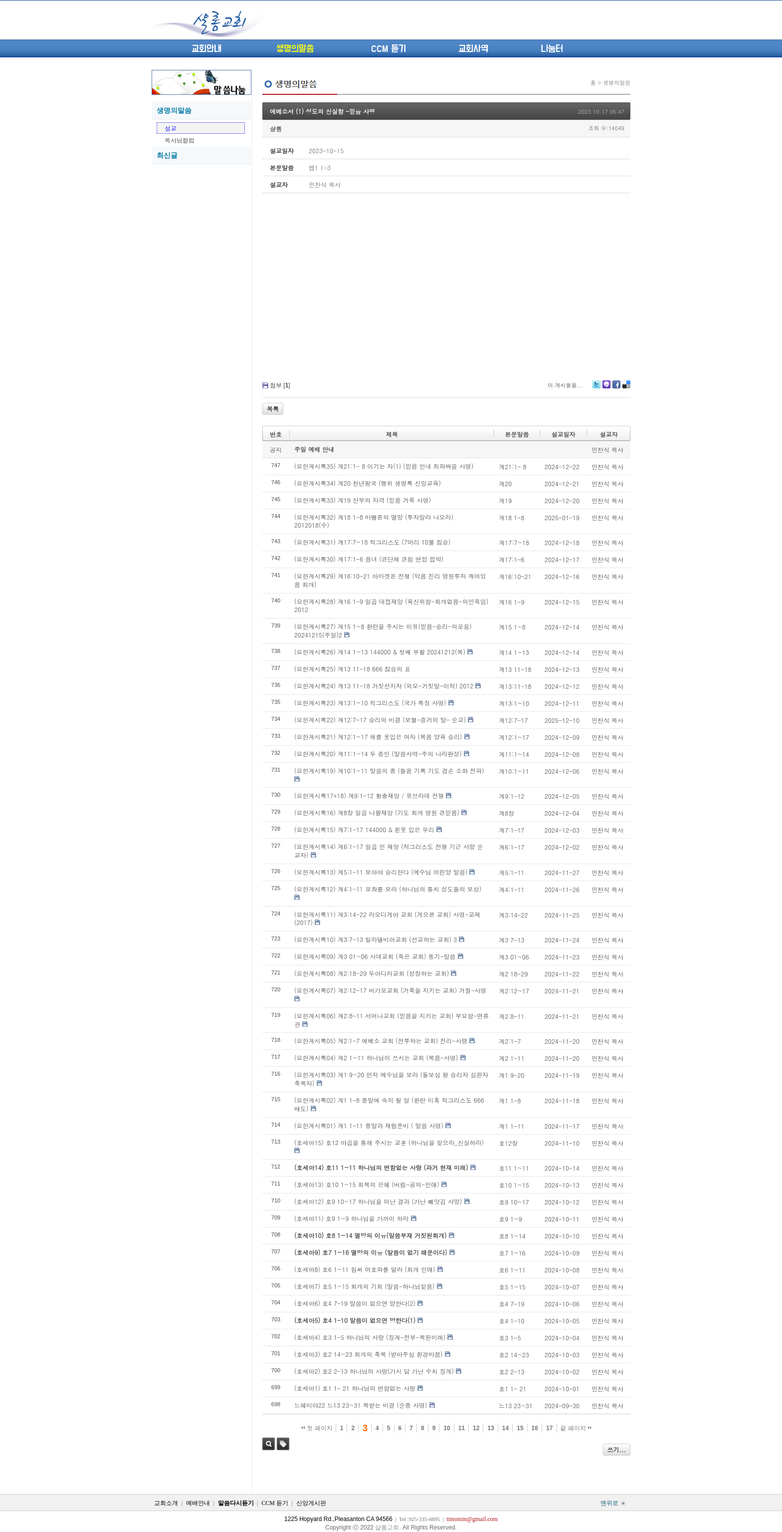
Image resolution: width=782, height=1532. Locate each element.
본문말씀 (517, 434)
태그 (283, 1444)
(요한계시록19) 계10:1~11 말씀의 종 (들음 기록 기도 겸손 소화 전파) (389, 770)
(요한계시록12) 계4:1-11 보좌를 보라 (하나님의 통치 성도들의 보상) (387, 889)
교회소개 (166, 1503)
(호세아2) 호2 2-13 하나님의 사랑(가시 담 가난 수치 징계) (374, 1371)
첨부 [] (280, 385)
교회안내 (206, 49)
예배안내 (198, 1503)
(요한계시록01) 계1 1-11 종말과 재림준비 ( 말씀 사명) (368, 1125)
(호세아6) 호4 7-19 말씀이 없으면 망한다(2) (354, 1303)
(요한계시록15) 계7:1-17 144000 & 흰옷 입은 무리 (364, 829)
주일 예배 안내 (314, 449)
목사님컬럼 (180, 140)
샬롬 (276, 128)
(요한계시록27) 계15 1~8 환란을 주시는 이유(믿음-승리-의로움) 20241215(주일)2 (383, 630)
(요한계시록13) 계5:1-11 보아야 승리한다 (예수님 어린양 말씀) (380, 872)
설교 (171, 128)
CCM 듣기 (388, 49)
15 (520, 1428)
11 (461, 1428)
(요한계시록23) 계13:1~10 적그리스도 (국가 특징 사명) (370, 702)
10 (446, 1428)
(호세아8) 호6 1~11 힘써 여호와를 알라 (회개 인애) (364, 1269)
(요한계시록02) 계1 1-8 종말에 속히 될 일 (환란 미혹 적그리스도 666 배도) (389, 1104)
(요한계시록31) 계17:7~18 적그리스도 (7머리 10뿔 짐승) (372, 542)
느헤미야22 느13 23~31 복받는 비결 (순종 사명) (360, 1405)
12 (476, 1428)
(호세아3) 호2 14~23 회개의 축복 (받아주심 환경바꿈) (368, 1354)
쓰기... (616, 1449)
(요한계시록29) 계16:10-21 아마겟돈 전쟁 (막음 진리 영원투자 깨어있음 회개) (390, 580)
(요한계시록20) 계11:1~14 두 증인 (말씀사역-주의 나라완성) (378, 753)
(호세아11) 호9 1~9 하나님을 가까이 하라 (351, 1218)
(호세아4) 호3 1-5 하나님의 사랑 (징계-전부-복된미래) (369, 1337)
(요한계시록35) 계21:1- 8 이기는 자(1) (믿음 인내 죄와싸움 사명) (383, 466)
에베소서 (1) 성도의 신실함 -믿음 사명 (322, 111)
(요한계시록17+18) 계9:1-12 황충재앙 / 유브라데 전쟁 (369, 795)
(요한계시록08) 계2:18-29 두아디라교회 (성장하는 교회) (371, 973)
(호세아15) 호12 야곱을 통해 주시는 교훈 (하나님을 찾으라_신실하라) (389, 1142)
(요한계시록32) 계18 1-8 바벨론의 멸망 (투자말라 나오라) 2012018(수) (373, 521)
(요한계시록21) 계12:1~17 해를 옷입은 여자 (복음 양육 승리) (378, 736)
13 (490, 1428)
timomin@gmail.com (472, 1519)
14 (505, 1428)
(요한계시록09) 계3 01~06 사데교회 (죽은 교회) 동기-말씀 (375, 956)
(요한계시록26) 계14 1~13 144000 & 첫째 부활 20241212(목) (379, 651)
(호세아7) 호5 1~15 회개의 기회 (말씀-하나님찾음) (364, 1286)
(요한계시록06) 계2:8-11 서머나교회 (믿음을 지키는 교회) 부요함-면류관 (391, 1019)
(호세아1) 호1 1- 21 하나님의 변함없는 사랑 (354, 1388)
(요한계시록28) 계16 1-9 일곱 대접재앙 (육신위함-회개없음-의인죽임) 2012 (391, 605)
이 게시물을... (565, 385)
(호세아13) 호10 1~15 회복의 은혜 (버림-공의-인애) (366, 1184)
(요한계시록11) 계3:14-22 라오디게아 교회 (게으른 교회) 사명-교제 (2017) (387, 918)
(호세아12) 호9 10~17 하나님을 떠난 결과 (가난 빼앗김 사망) (378, 1201)
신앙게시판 (311, 1503)
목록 (273, 408)
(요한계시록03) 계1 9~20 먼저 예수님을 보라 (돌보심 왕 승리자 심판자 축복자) (391, 1078)
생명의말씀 (295, 49)
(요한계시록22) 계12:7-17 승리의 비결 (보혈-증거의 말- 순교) (380, 719)
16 (535, 1428)
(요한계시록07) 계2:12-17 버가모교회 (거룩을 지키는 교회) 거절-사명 (390, 990)
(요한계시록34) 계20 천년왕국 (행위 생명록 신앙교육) (367, 483)
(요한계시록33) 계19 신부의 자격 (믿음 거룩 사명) (362, 500)
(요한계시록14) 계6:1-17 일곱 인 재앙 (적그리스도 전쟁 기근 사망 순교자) (388, 850)
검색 (268, 1444)
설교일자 (563, 434)
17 (549, 1428)
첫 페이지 (317, 1428)
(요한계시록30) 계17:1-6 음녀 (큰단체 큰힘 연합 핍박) (368, 559)
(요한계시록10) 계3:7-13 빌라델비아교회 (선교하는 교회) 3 (375, 939)
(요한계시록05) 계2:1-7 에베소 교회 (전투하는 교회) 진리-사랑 (380, 1040)
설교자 (608, 434)
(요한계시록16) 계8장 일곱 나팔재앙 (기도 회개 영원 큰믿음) (376, 812)
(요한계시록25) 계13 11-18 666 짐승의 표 (352, 668)
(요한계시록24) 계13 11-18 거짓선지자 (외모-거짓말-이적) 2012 (383, 685)
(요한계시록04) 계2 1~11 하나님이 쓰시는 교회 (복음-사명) (376, 1057)
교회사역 (473, 49)
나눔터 (552, 49)
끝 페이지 (575, 1428)
